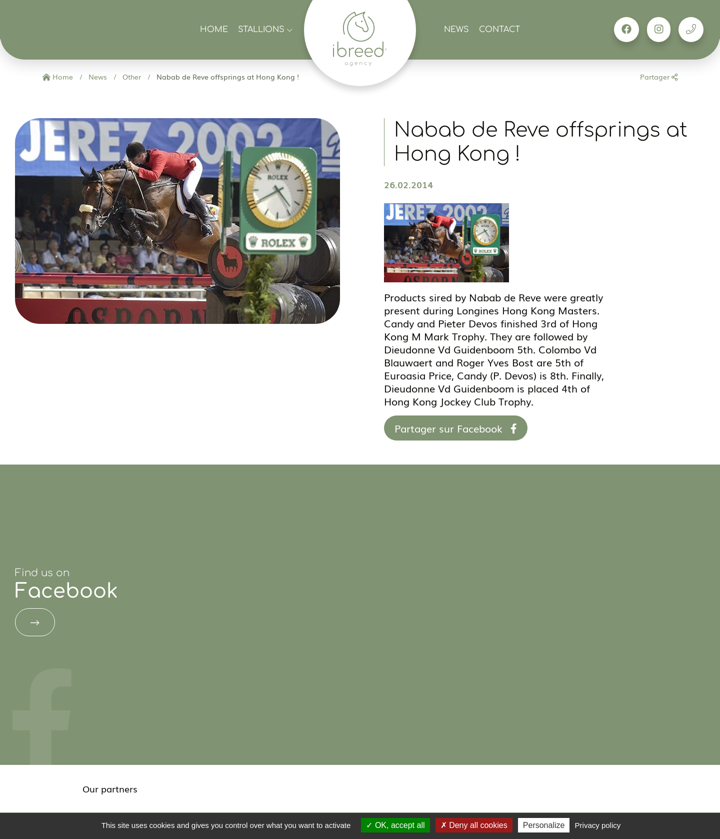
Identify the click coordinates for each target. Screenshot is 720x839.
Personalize (544, 825)
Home (214, 29)
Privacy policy (598, 825)
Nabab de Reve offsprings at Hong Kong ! (226, 77)
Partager (659, 77)
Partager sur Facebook (455, 428)
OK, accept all (395, 825)
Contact (499, 29)
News (456, 29)
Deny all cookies (474, 825)
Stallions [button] (265, 29)
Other (130, 77)
